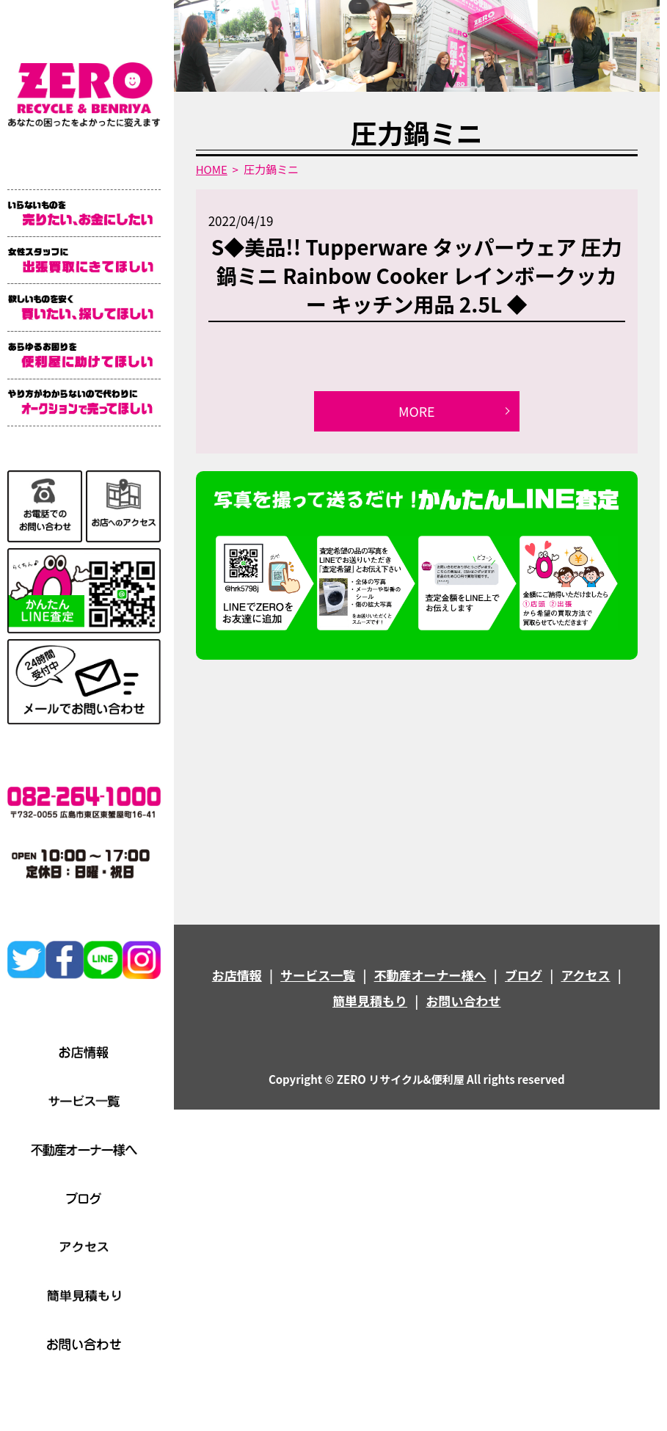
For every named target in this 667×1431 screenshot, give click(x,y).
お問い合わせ (463, 1001)
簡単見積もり (369, 1001)
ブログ (523, 975)
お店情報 (237, 975)
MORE (416, 410)
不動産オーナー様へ (430, 975)
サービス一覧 (317, 975)
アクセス (585, 975)
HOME (211, 169)
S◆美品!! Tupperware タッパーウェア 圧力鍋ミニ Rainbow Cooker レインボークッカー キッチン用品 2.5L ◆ (416, 275)
